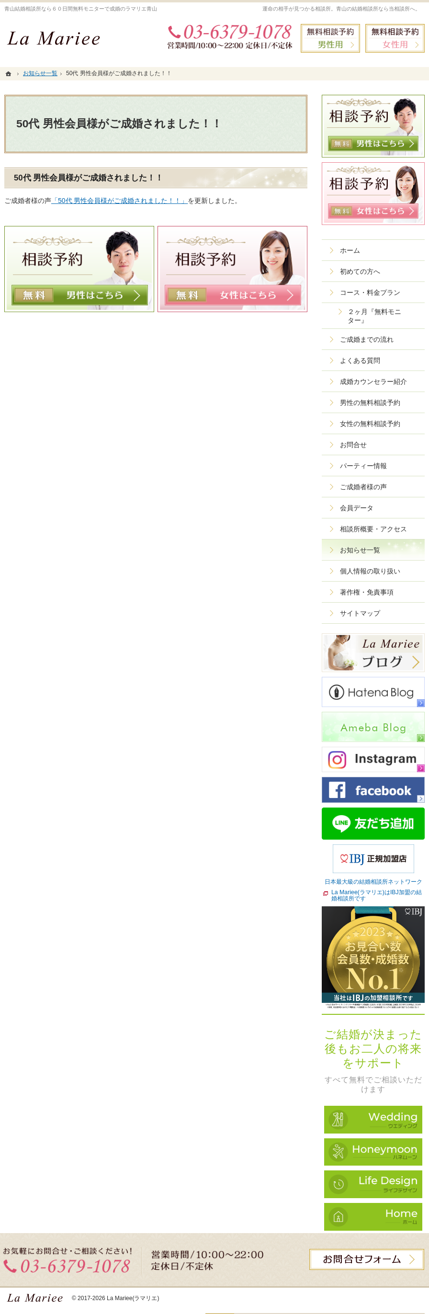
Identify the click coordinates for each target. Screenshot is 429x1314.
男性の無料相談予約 (370, 402)
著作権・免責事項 (367, 592)
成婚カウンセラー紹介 (373, 381)
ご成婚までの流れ (367, 339)
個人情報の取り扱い (370, 571)
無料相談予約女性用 (395, 38)
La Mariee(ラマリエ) (133, 1298)
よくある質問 (360, 360)
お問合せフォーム (366, 1259)
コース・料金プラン (370, 292)
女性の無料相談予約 (370, 423)
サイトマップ (360, 613)
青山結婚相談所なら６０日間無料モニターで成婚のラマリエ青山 (80, 8)
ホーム (350, 250)
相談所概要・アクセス (373, 529)
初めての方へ (360, 271)
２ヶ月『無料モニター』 (374, 316)
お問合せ (353, 445)
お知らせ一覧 (360, 550)
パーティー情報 (363, 466)
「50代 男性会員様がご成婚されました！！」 (119, 200)
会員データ (356, 508)
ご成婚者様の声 (363, 487)
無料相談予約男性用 (330, 38)
